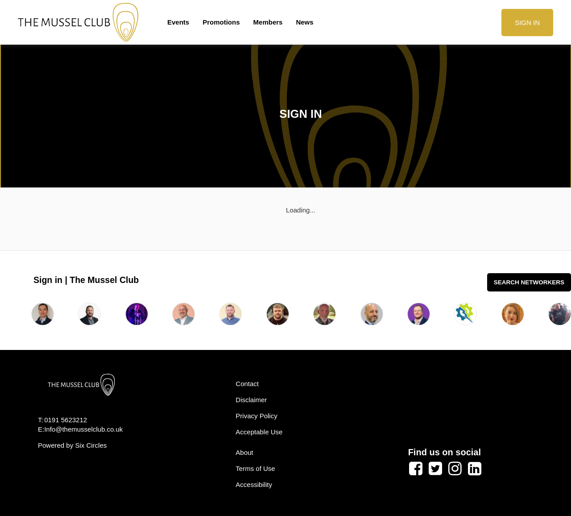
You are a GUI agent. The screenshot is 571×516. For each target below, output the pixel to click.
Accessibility (254, 484)
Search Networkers (529, 282)
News (304, 22)
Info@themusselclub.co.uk (83, 429)
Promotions (221, 22)
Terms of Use (255, 468)
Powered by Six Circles (72, 445)
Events (178, 22)
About (244, 452)
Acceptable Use (259, 432)
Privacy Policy (256, 416)
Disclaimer (251, 400)
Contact (247, 383)
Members (268, 22)
